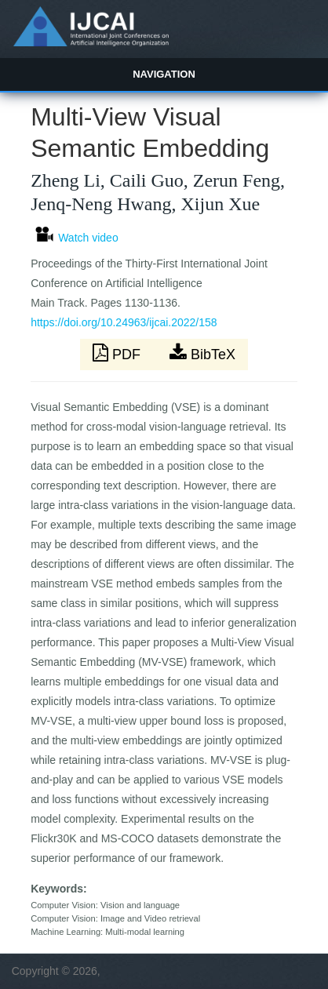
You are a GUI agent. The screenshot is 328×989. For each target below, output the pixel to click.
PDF (118, 353)
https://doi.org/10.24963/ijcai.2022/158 (124, 322)
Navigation (164, 74)
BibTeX (202, 353)
